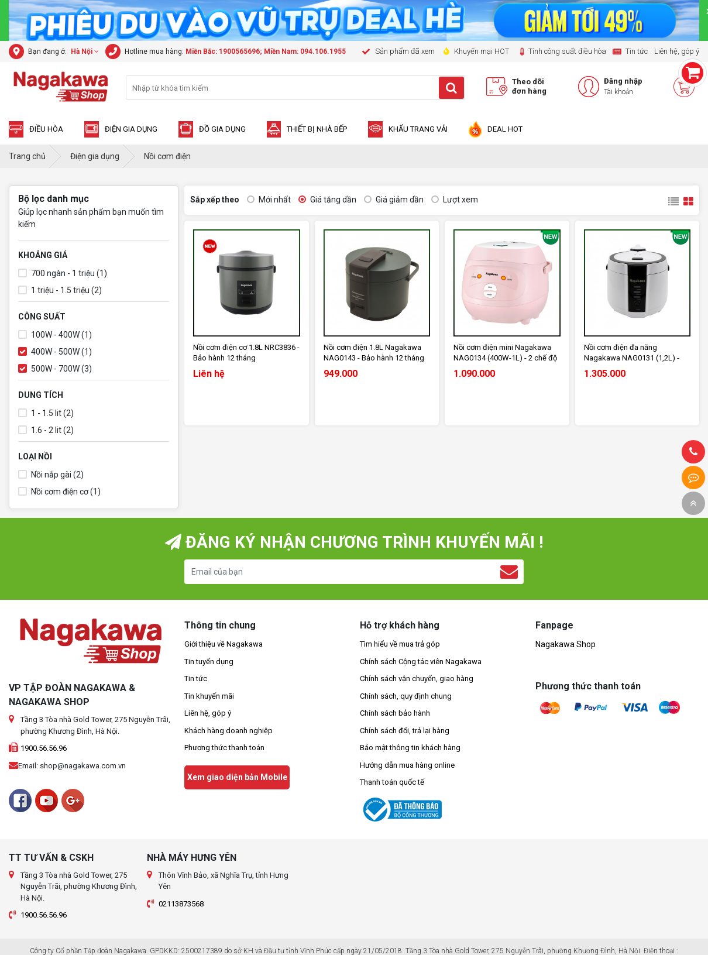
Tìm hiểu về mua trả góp (400, 644)
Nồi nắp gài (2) (51, 475)
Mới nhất (269, 200)
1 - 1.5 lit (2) (46, 413)
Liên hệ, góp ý (207, 713)
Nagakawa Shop (565, 644)
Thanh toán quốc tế (392, 782)
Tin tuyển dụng (208, 661)
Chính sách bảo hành (395, 713)
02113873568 (181, 903)
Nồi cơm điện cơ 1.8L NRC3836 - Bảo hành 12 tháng (246, 352)
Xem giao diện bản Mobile (237, 777)
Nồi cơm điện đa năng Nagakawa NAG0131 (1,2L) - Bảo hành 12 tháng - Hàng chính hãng (637, 353)
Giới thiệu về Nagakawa (223, 644)
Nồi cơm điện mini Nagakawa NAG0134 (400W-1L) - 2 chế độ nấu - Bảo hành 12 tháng (505, 353)
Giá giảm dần (394, 200)
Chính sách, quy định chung (406, 696)
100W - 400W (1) (55, 335)
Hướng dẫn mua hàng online (407, 765)
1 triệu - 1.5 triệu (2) (60, 290)
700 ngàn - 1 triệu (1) (62, 273)
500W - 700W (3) (55, 369)
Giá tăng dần (327, 200)
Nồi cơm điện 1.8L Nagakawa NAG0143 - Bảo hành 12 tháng (374, 352)
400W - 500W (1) (55, 352)
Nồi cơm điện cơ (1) (59, 492)
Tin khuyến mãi (209, 696)
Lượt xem (454, 200)
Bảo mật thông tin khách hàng (410, 747)
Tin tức (195, 678)
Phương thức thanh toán (224, 747)
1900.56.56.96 (43, 748)
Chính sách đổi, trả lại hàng (404, 730)
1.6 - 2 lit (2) (46, 430)
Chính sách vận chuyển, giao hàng (416, 678)
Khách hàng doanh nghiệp (228, 730)
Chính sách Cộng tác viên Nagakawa (421, 661)
